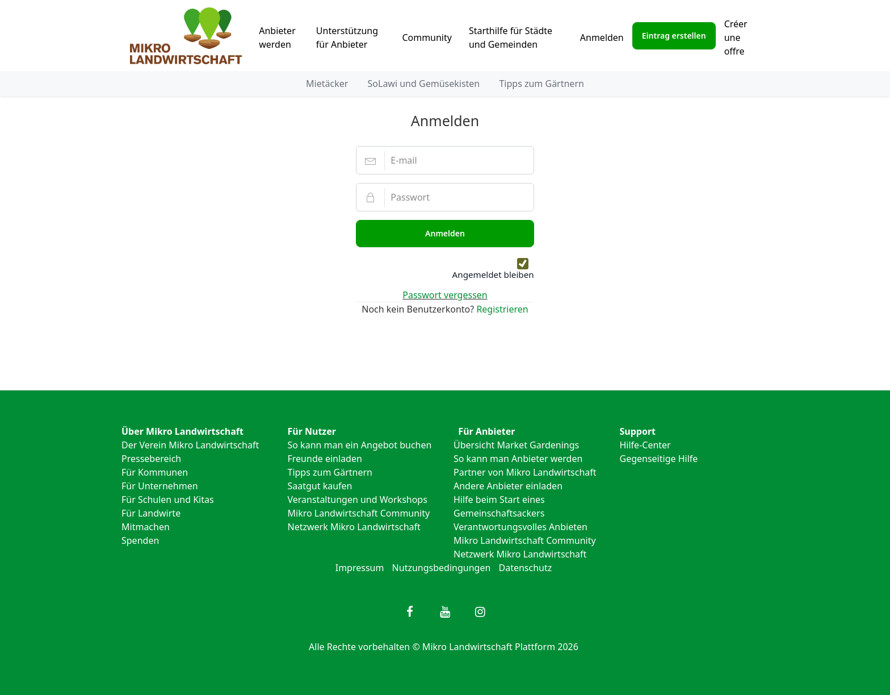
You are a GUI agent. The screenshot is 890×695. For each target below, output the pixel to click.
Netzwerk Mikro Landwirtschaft (354, 527)
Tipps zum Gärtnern (541, 83)
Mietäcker (327, 83)
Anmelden (602, 37)
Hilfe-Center (645, 445)
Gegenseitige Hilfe (659, 458)
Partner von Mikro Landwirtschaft (525, 472)
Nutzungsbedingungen (441, 567)
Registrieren (502, 309)
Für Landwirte (150, 513)
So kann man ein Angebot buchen (360, 445)
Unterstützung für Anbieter (347, 37)
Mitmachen (145, 527)
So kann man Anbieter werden (518, 458)
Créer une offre (736, 37)
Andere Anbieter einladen (508, 486)
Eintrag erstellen (674, 35)
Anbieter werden (277, 37)
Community (427, 37)
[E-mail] (445, 160)
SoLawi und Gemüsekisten (424, 83)
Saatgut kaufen (320, 486)
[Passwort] (445, 197)
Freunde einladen (325, 458)
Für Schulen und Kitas (167, 499)
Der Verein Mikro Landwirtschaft (190, 445)
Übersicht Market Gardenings (516, 445)
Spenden (140, 540)
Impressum (359, 567)
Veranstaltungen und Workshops (357, 499)
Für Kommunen (154, 472)
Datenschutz (525, 567)
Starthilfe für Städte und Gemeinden (510, 37)
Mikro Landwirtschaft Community (359, 513)
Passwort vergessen (445, 295)
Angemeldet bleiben (493, 274)
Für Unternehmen (159, 486)
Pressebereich (151, 458)
